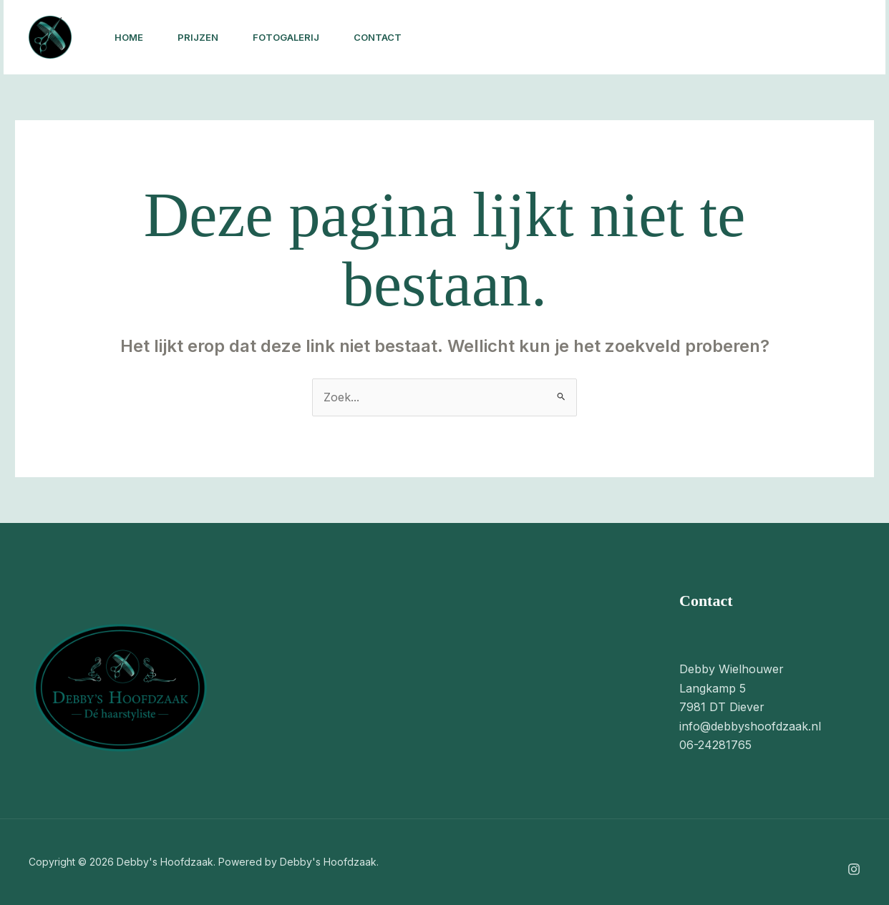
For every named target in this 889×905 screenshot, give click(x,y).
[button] (786, 37)
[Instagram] (679, 38)
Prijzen (198, 37)
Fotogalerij (286, 37)
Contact (378, 37)
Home (129, 37)
